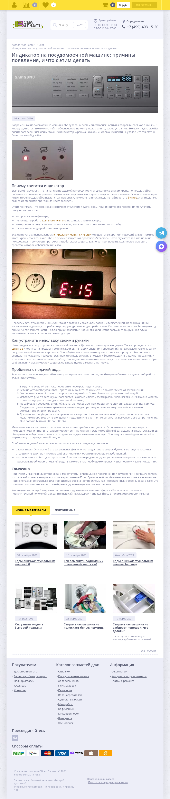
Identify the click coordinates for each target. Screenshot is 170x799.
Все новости (148, 650)
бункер (132, 197)
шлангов (17, 348)
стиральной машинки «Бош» (72, 234)
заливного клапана (54, 220)
